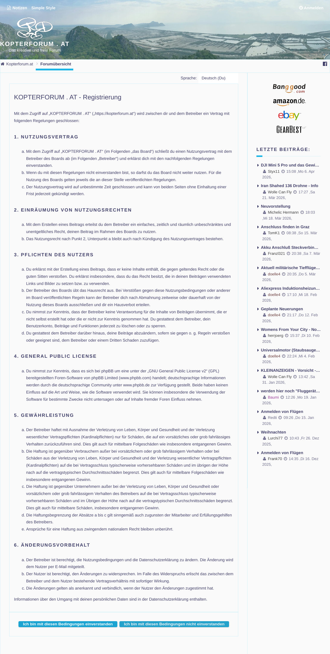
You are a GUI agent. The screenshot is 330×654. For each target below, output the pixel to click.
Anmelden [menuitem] (313, 8)
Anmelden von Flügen (282, 411)
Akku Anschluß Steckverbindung (291, 247)
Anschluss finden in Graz (285, 227)
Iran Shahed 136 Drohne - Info (289, 185)
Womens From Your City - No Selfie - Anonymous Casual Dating (291, 329)
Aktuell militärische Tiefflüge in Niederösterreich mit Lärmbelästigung (291, 268)
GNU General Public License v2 (177, 370)
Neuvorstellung (275, 206)
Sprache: (189, 78)
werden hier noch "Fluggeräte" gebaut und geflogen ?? (291, 391)
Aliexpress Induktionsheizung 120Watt (291, 288)
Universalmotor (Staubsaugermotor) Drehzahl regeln (291, 350)
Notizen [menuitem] (17, 8)
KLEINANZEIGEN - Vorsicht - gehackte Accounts (291, 370)
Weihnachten (273, 432)
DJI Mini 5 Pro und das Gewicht (291, 165)
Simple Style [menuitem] (43, 8)
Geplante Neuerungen (282, 309)
